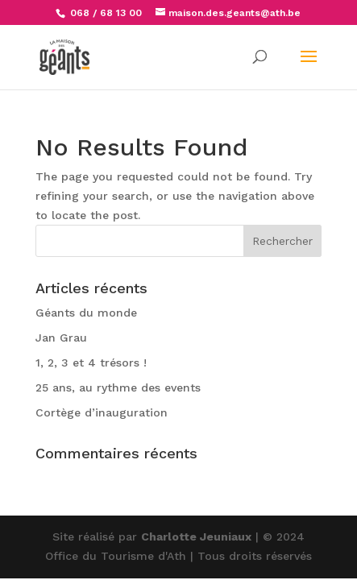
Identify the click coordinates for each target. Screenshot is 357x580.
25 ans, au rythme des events (118, 387)
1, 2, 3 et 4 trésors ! (91, 362)
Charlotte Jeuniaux (196, 536)
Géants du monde (86, 312)
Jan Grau (61, 337)
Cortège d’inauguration (101, 412)
